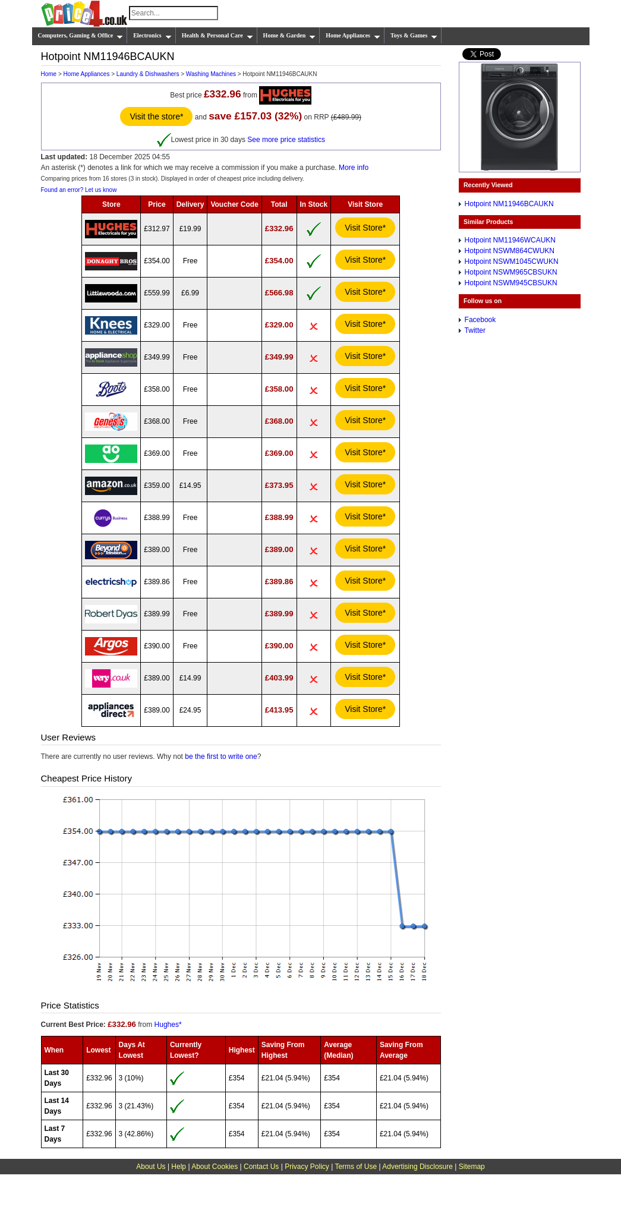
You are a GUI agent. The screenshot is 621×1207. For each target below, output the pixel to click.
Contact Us (261, 1166)
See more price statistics (286, 139)
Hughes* (168, 1024)
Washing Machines (211, 74)
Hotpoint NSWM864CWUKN (509, 251)
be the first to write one (221, 756)
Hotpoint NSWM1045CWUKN (512, 261)
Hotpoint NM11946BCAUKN (509, 204)
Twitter (475, 330)
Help (178, 1166)
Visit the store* (156, 116)
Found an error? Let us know (79, 190)
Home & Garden (289, 35)
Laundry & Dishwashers (147, 74)
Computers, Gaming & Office (81, 35)
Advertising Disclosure (417, 1166)
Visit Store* (365, 227)
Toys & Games (413, 35)
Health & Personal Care (217, 35)
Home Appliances (353, 35)
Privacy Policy (307, 1166)
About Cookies (214, 1166)
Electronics (152, 35)
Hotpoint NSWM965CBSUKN (511, 272)
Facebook (480, 320)
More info (353, 167)
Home (49, 74)
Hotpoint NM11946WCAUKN (510, 240)
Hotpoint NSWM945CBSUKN (511, 283)
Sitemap (472, 1166)
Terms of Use (356, 1166)
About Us (150, 1166)
